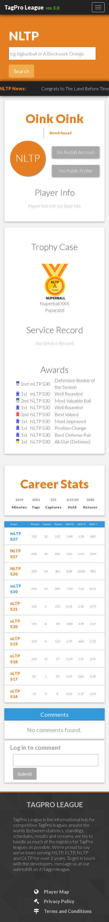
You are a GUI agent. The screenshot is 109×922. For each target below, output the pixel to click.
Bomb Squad (61, 133)
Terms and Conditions (62, 911)
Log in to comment (35, 747)
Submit (25, 774)
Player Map (51, 891)
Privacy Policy (53, 901)
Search (21, 71)
